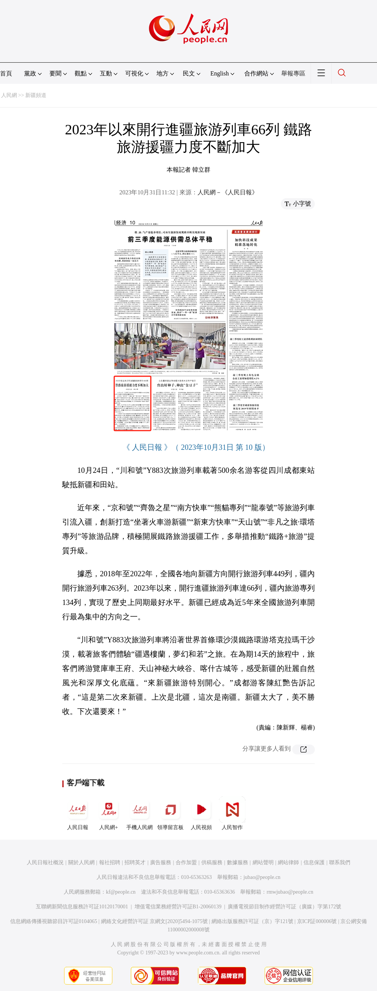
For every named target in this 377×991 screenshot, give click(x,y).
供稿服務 (211, 862)
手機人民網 (139, 813)
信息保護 (314, 862)
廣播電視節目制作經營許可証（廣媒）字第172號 (284, 906)
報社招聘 (109, 862)
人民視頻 (201, 813)
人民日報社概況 (45, 862)
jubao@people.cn (262, 877)
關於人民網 (81, 862)
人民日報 (77, 813)
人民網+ (108, 813)
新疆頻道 (35, 95)
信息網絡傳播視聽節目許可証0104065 (53, 921)
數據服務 (237, 862)
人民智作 (232, 813)
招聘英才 (135, 862)
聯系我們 (339, 862)
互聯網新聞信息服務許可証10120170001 (82, 906)
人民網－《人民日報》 (228, 192)
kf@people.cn (121, 892)
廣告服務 (160, 862)
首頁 (6, 73)
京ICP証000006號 (317, 921)
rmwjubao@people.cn (290, 892)
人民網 (9, 95)
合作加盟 (186, 862)
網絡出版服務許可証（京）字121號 (252, 921)
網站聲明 (263, 862)
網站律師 (288, 862)
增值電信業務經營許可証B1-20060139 (178, 906)
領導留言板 (170, 813)
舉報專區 (293, 73)
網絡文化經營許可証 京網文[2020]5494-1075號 (154, 921)
